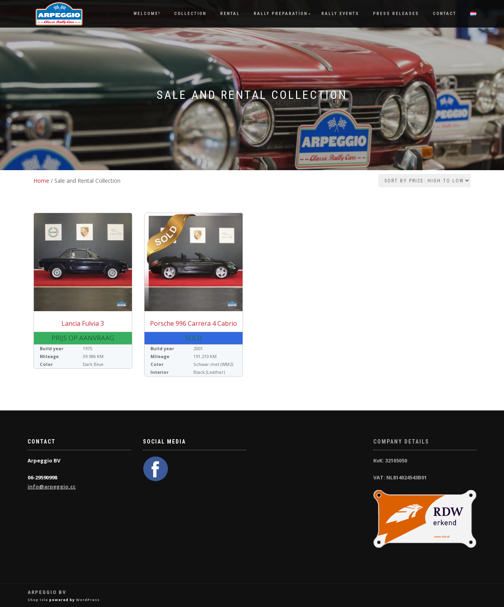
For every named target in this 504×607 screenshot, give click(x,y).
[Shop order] (424, 180)
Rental (230, 13)
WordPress (88, 599)
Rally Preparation (281, 13)
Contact (444, 13)
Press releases (396, 13)
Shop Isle (38, 599)
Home (41, 180)
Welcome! (146, 13)
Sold (193, 337)
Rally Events (340, 13)
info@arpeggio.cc (52, 486)
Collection (190, 13)
